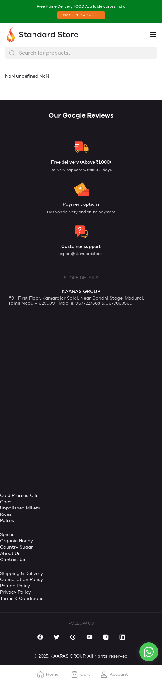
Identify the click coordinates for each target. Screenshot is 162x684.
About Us (10, 553)
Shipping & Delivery (21, 573)
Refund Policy (15, 586)
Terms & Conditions (21, 598)
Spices (7, 534)
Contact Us (12, 559)
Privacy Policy (15, 592)
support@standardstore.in (81, 253)
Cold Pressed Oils (19, 495)
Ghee (5, 501)
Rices (5, 514)
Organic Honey (16, 540)
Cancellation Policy (21, 579)
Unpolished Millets (20, 508)
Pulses (7, 520)
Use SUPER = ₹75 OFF (81, 15)
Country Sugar (16, 547)
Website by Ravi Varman (80, 321)
